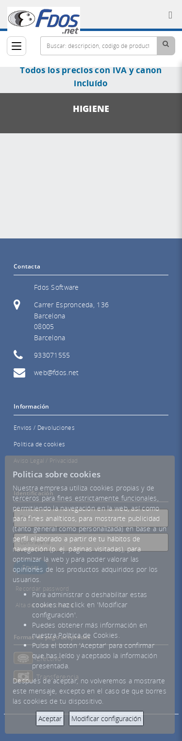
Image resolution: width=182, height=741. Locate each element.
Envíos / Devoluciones (44, 428)
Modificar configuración (106, 718)
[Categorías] (16, 46)
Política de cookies (39, 444)
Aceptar (50, 718)
